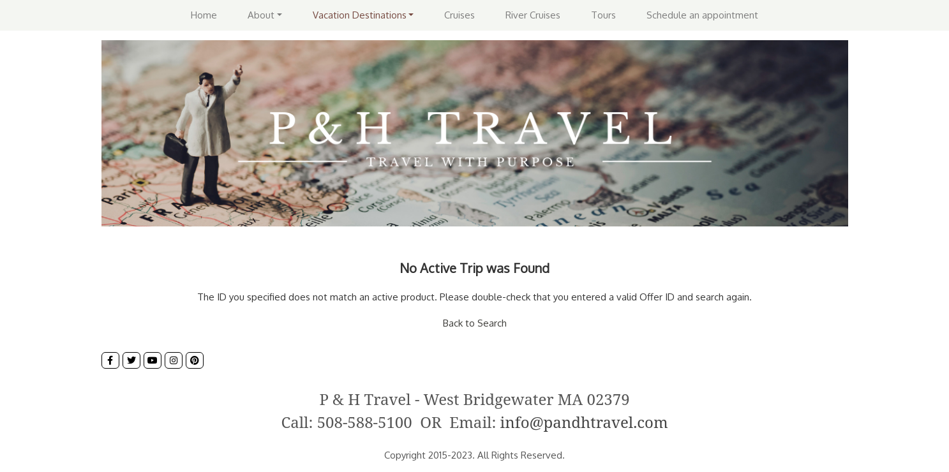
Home (204, 15)
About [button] (261, 15)
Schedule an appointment (702, 15)
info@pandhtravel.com (584, 421)
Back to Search (475, 323)
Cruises (459, 15)
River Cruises (532, 15)
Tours (603, 15)
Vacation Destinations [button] (360, 15)
